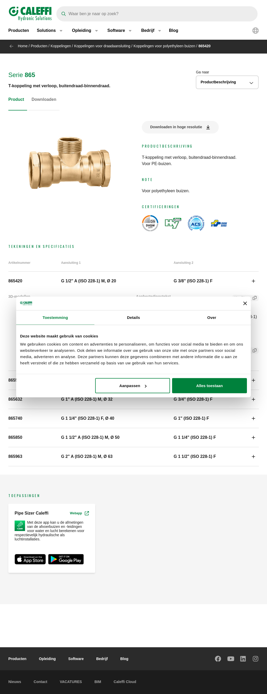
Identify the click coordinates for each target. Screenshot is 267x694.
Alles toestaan (209, 385)
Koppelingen (61, 46)
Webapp (79, 513)
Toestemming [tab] (55, 317)
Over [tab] (211, 317)
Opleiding (47, 659)
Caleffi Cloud (125, 682)
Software (76, 659)
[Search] (157, 13)
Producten (18, 31)
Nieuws (14, 682)
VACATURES (71, 682)
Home (22, 46)
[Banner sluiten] (245, 303)
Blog (173, 31)
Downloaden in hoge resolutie (176, 127)
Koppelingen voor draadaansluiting (102, 46)
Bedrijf (102, 659)
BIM (97, 682)
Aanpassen (133, 385)
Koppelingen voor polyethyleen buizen (164, 46)
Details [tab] (133, 317)
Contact (40, 682)
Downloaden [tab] (44, 99)
